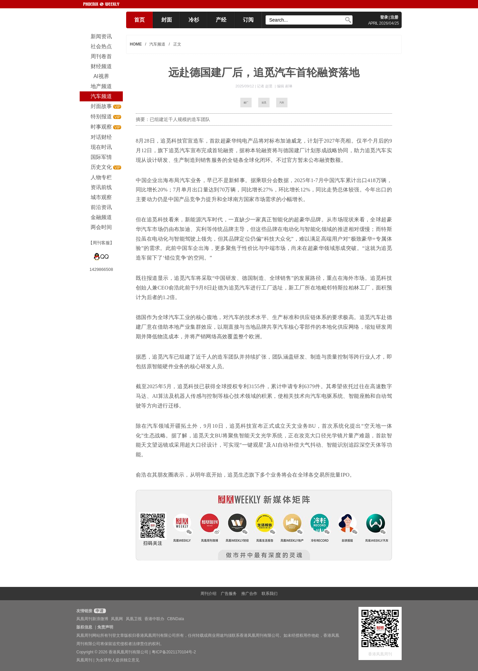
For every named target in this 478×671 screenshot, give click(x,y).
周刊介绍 (208, 593)
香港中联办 (154, 618)
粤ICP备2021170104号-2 (174, 652)
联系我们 (270, 593)
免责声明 (105, 627)
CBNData (175, 618)
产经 (221, 20)
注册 (394, 17)
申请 (99, 611)
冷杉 (194, 20)
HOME (136, 44)
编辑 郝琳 (284, 86)
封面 (166, 20)
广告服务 (229, 593)
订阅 (248, 20)
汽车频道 (157, 44)
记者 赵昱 (265, 86)
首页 (139, 20)
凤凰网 (117, 618)
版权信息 (84, 627)
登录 (384, 17)
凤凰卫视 (134, 618)
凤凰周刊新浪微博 (92, 618)
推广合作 (249, 593)
